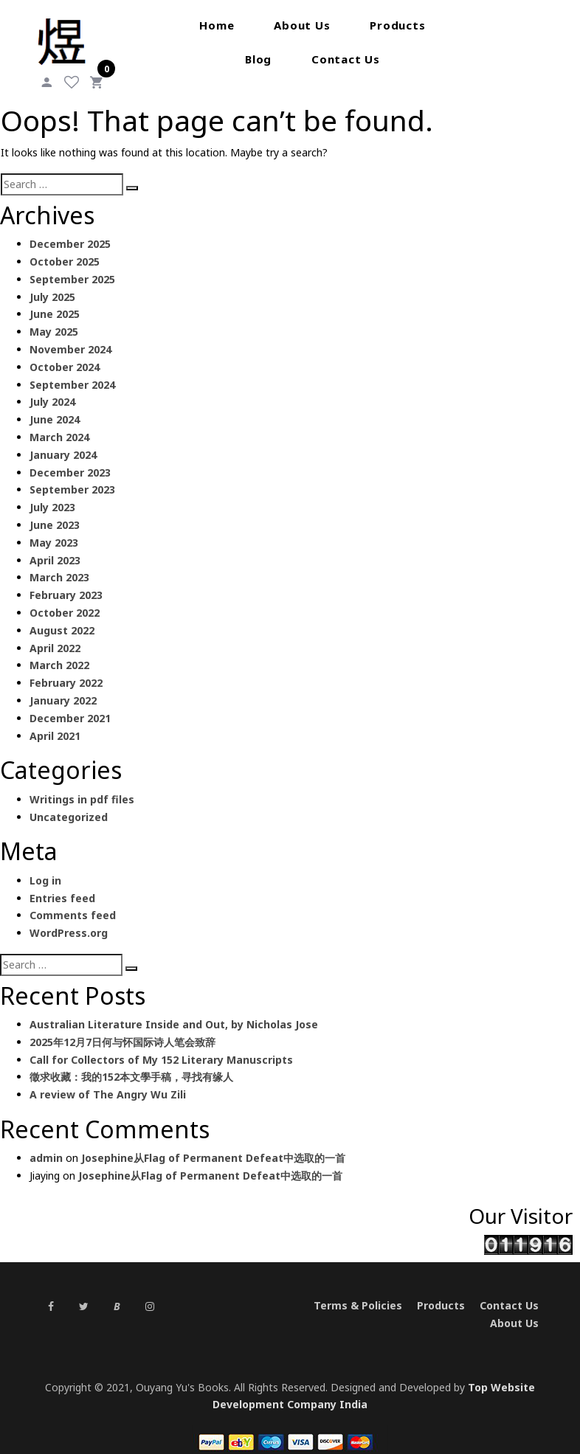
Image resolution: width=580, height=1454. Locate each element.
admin (46, 1140)
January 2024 (63, 437)
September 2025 (72, 262)
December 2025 (70, 226)
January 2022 (63, 683)
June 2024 (55, 402)
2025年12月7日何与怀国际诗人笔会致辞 (122, 1024)
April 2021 (55, 717)
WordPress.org (69, 915)
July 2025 (52, 278)
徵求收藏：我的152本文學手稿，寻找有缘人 (131, 1059)
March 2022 (59, 647)
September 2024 (72, 366)
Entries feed (62, 880)
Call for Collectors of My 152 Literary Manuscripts (161, 1041)
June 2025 (55, 296)
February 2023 (66, 577)
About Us (246, 25)
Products (342, 25)
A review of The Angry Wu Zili (108, 1077)
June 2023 (55, 507)
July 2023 (52, 489)
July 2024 (52, 384)
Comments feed (73, 897)
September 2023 (72, 472)
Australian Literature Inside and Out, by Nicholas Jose (174, 1007)
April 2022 (55, 630)
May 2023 (54, 525)
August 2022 (62, 613)
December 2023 (70, 454)
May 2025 (54, 314)
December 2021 (70, 700)
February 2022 (66, 665)
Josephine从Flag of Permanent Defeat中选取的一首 (213, 1140)
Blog (423, 25)
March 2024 (59, 419)
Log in (45, 862)
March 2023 (59, 560)
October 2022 (65, 595)
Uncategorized (69, 799)
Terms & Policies (358, 1289)
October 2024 (65, 349)
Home (161, 25)
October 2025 (65, 244)
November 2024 (70, 332)
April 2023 (55, 542)
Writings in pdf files (82, 781)
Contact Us (290, 59)
